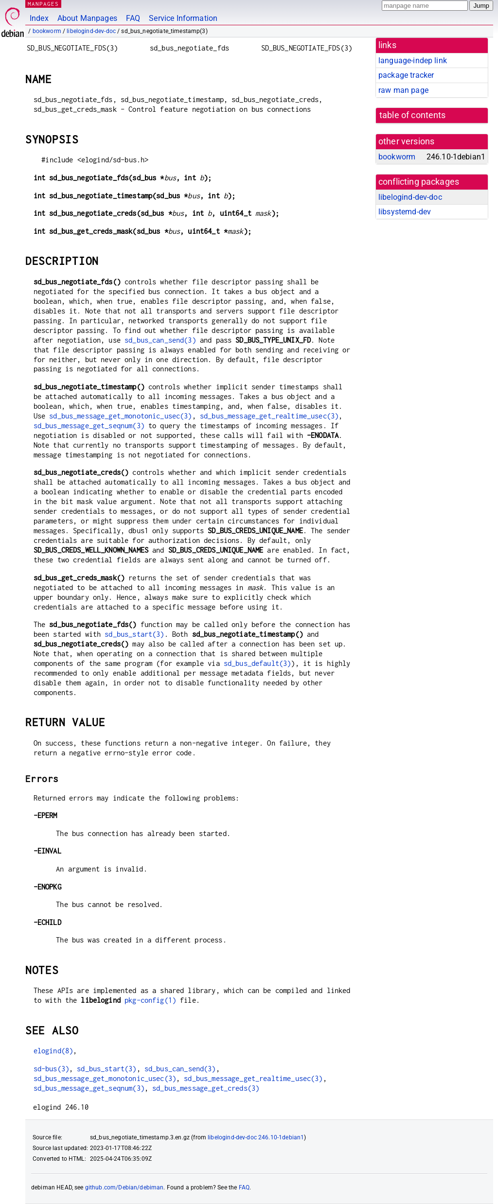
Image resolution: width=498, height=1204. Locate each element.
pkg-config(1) (150, 1000)
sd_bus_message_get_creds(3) (205, 1088)
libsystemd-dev (404, 211)
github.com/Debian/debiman (124, 1187)
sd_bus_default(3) (257, 663)
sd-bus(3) (51, 1068)
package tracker (406, 75)
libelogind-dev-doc (91, 31)
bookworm (47, 31)
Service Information (183, 18)
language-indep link (412, 60)
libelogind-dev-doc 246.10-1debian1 (256, 1137)
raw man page (403, 90)
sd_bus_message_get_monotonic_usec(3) (120, 416)
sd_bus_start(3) (134, 634)
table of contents (412, 115)
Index (39, 18)
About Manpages (87, 18)
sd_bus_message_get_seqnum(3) (89, 425)
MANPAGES (43, 3)
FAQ (133, 18)
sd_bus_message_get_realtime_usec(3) (269, 416)
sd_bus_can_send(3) (160, 340)
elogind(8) (53, 1051)
